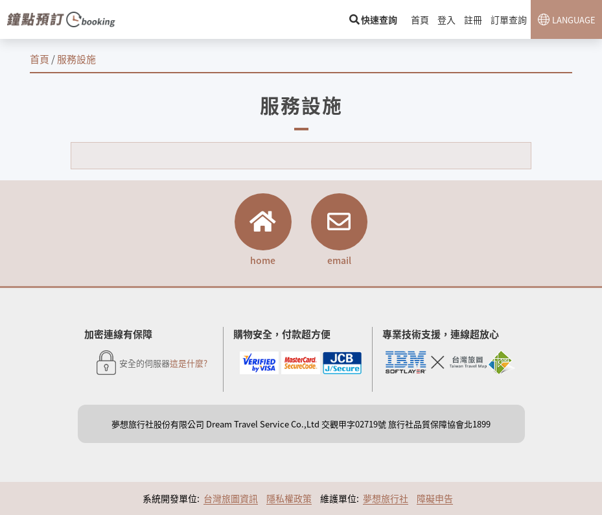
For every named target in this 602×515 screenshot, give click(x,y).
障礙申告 (435, 499)
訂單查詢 (509, 19)
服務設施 (76, 59)
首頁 (422, 19)
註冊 (474, 19)
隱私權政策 (289, 499)
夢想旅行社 (385, 499)
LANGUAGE (574, 20)
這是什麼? (188, 364)
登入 (448, 19)
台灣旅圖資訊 (230, 499)
